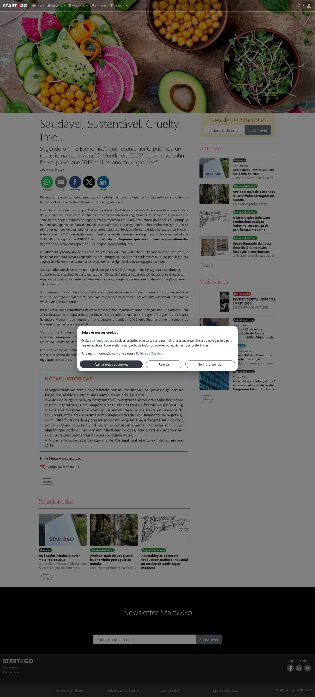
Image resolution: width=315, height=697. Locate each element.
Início (38, 5)
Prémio (117, 5)
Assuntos (77, 5)
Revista (55, 5)
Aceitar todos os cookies (111, 364)
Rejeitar (164, 364)
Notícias (98, 5)
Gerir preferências (210, 364)
